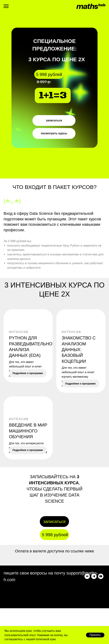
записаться (54, 120)
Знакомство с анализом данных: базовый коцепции (79, 349)
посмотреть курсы (54, 133)
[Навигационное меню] (6, 6)
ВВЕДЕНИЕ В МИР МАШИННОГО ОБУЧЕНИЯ (28, 444)
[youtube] (20, 615)
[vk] (6, 615)
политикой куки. (45, 639)
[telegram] (13, 615)
